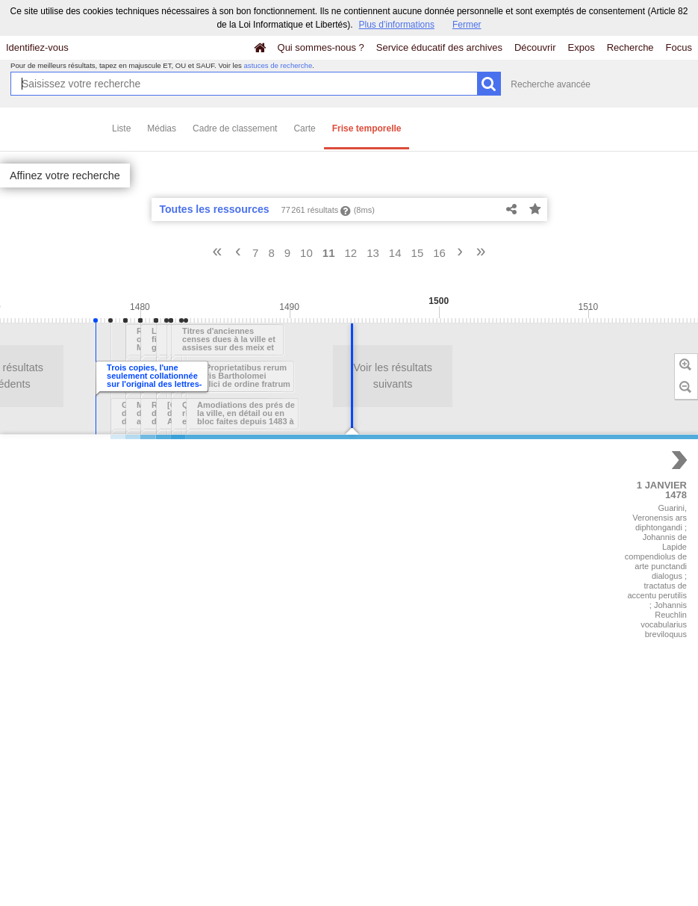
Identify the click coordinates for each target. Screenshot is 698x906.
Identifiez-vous (37, 47)
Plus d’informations (396, 24)
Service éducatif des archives (439, 47)
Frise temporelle (367, 128)
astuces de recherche (278, 65)
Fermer (467, 24)
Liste (121, 128)
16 (439, 252)
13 (373, 252)
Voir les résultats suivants (266, 376)
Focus (679, 47)
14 (395, 252)
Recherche (630, 47)
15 (417, 252)
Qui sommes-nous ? (321, 47)
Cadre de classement (235, 128)
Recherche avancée (551, 84)
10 (306, 252)
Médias (161, 128)
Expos (581, 47)
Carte (304, 128)
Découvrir (535, 47)
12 (350, 252)
